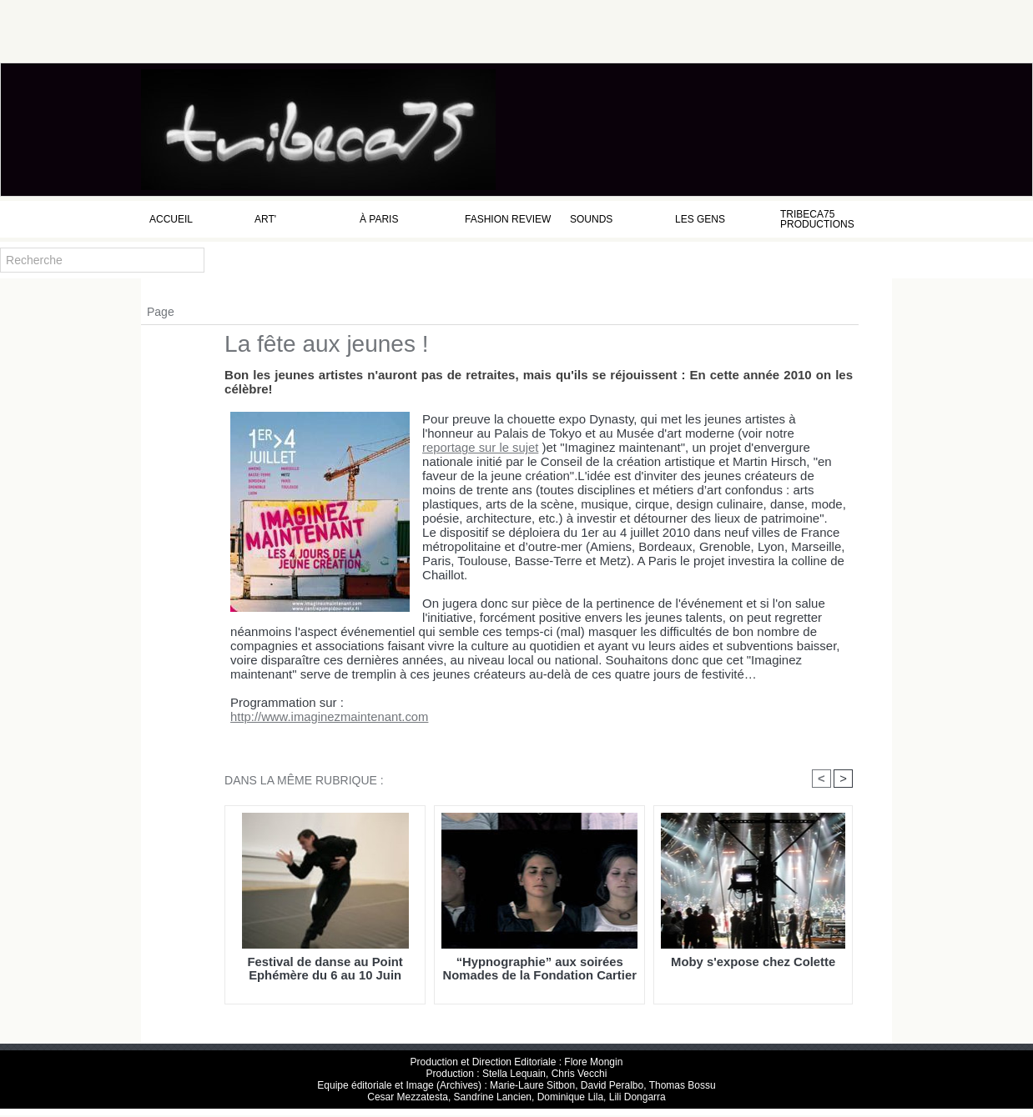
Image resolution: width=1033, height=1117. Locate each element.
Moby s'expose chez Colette (753, 963)
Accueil (171, 219)
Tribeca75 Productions (817, 219)
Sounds (591, 219)
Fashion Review (508, 219)
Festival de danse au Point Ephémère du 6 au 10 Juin (325, 969)
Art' (265, 219)
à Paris (379, 219)
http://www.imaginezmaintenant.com (317, 717)
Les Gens (700, 219)
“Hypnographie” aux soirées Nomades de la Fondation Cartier (540, 969)
